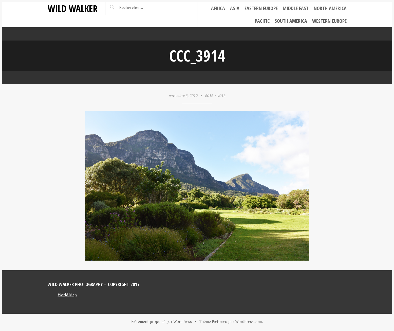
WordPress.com (248, 321)
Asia (234, 8)
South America (291, 20)
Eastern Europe (261, 8)
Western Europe (329, 20)
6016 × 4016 (215, 95)
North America (330, 8)
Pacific (262, 20)
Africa (218, 8)
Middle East (296, 8)
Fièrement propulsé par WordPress (161, 321)
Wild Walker (73, 8)
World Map (67, 294)
